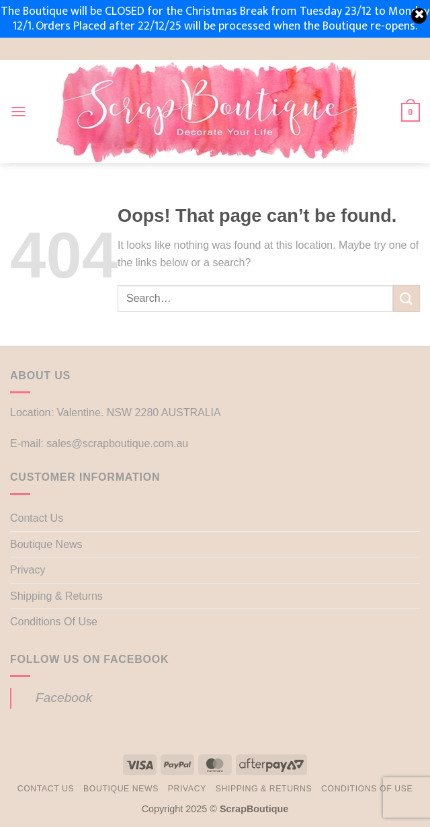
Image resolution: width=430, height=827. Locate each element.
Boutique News (46, 544)
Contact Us (36, 518)
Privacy (27, 570)
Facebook (64, 698)
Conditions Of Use (53, 621)
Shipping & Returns (56, 596)
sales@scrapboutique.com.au (117, 443)
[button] (18, 111)
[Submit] (406, 298)
